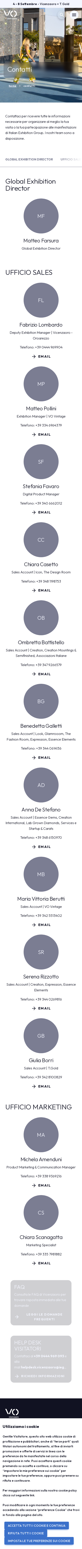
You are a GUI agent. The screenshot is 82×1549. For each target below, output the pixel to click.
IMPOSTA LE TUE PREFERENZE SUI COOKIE (39, 1541)
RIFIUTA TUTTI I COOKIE (26, 1533)
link (32, 1495)
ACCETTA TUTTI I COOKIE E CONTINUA (36, 1526)
